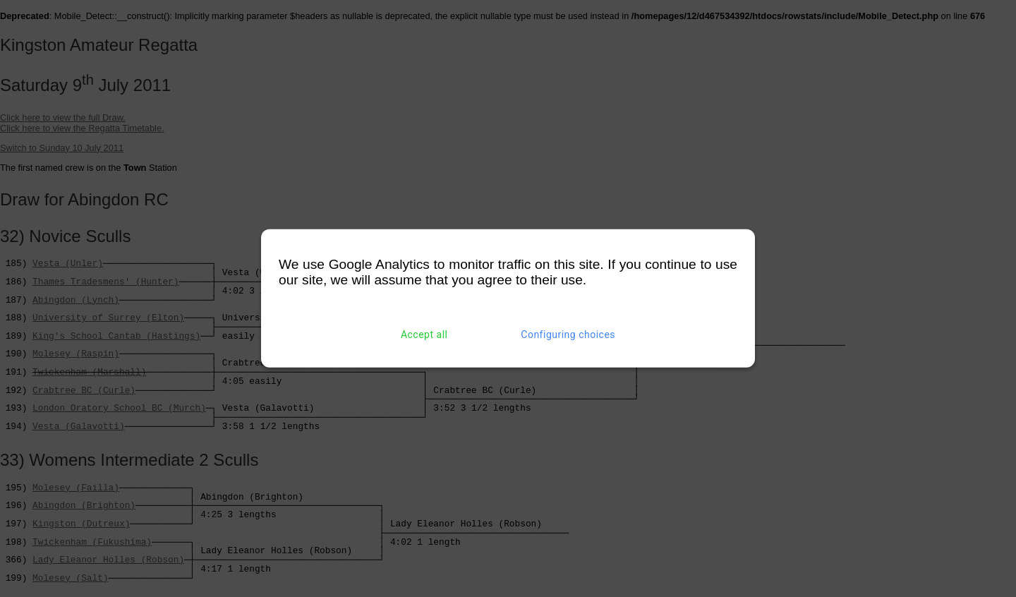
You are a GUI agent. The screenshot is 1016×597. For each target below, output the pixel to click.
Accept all (424, 334)
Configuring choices (568, 334)
